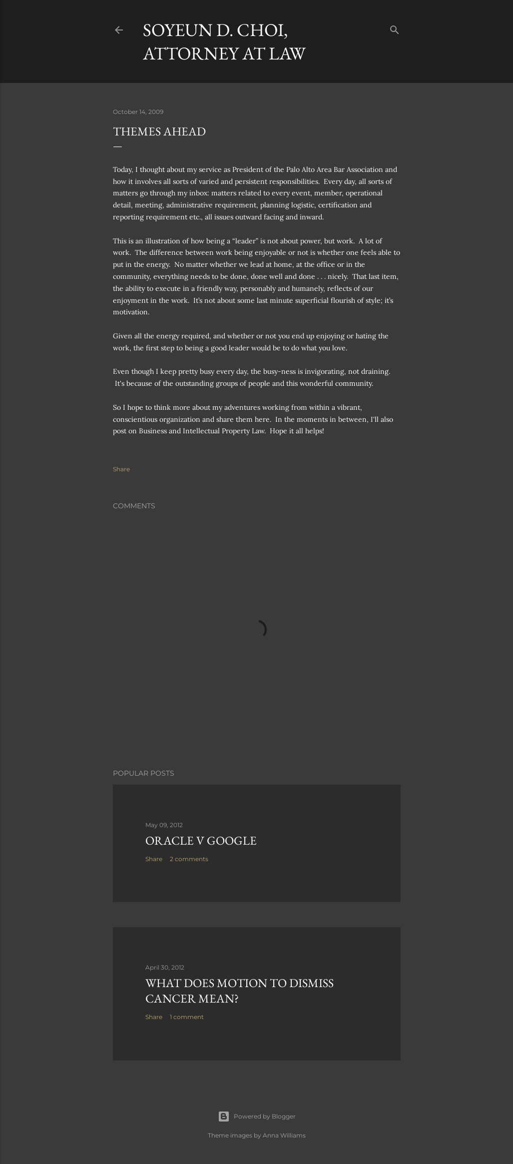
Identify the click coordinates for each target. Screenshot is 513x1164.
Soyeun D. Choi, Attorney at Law (224, 41)
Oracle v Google (201, 840)
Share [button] (121, 469)
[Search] (395, 27)
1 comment (187, 1017)
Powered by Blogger (257, 1117)
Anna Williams (284, 1135)
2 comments (189, 859)
